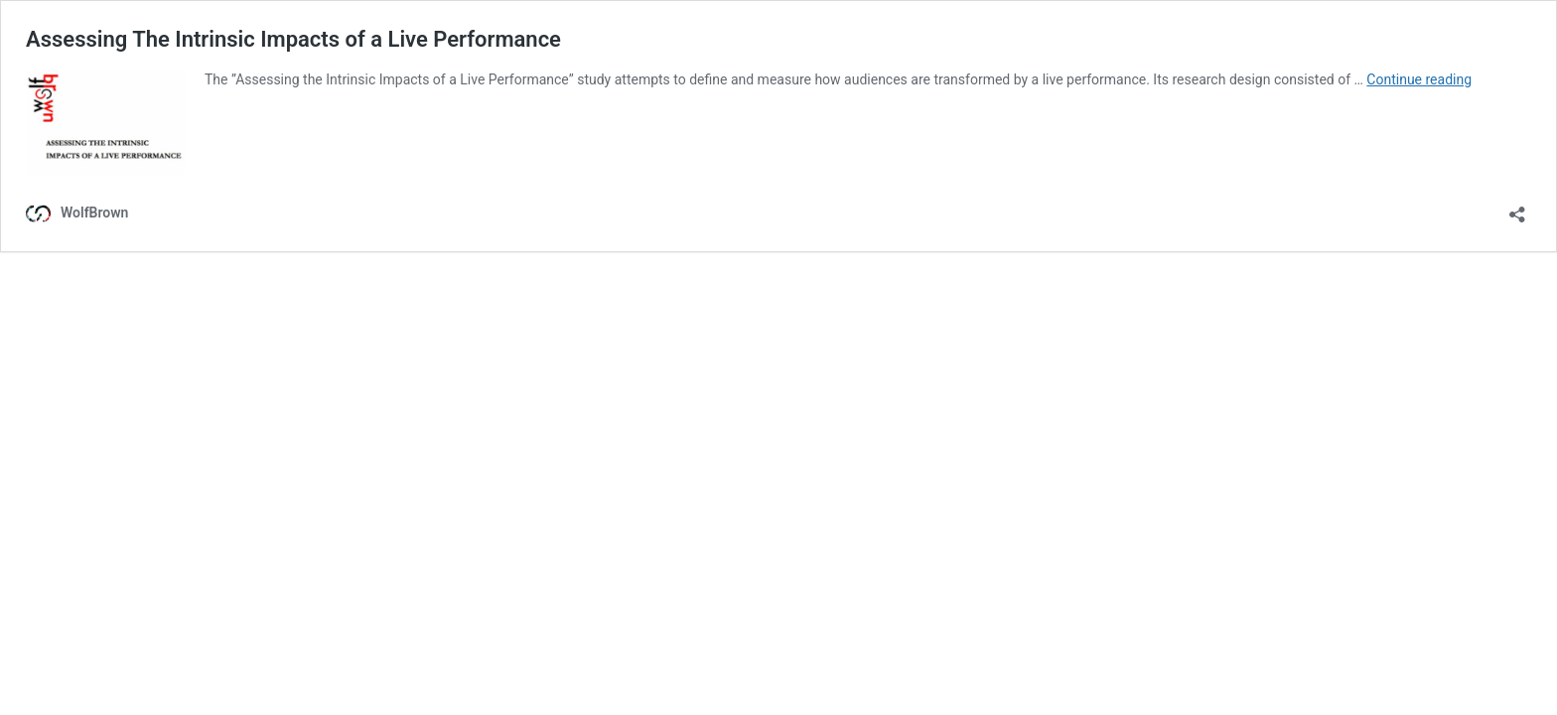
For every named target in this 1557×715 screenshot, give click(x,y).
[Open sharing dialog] (1517, 208)
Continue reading (1419, 79)
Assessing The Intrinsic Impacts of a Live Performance (293, 39)
